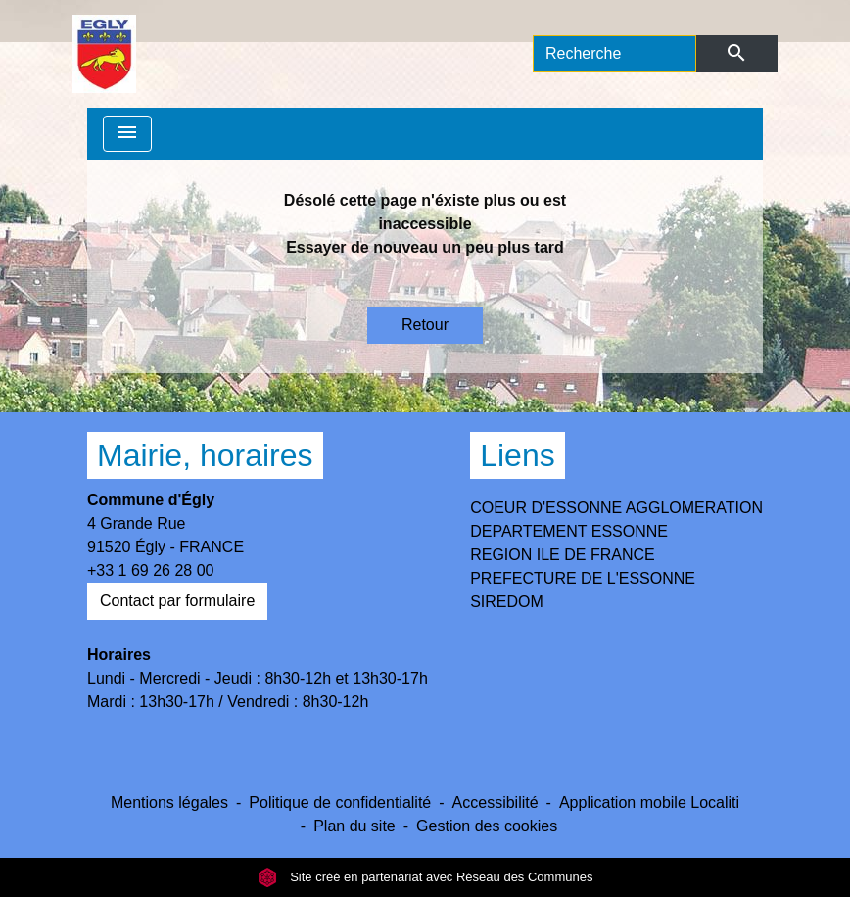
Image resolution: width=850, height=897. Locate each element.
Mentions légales (169, 802)
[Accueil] (104, 54)
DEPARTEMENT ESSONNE (569, 531)
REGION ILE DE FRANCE (562, 554)
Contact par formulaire (177, 600)
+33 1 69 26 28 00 (150, 570)
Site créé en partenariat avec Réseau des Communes (425, 877)
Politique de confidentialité (340, 802)
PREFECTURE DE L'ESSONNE (582, 578)
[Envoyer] (737, 53)
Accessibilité (495, 802)
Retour (425, 324)
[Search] (614, 53)
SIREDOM (506, 601)
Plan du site (354, 826)
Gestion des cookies (486, 826)
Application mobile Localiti (649, 802)
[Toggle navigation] (127, 134)
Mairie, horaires (205, 455)
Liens (517, 455)
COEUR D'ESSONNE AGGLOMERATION (616, 507)
